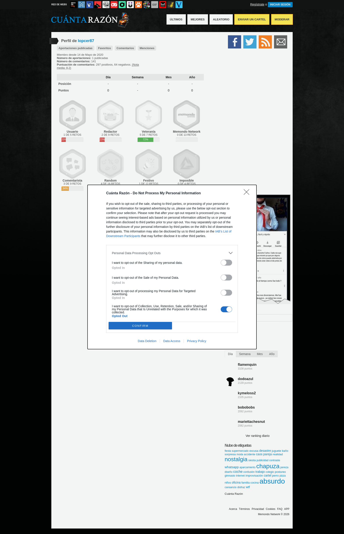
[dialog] (172, 267)
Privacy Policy (196, 341)
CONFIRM (140, 325)
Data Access (171, 341)
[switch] (226, 263)
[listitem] (172, 253)
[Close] (248, 193)
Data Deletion (147, 341)
